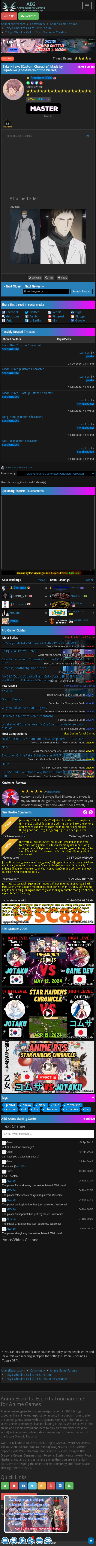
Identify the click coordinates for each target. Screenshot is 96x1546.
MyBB (17, 1543)
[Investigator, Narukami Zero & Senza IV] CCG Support (39, 642)
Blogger (78, 316)
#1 (87, 136)
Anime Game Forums (63, 24)
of (24, 1109)
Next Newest (33, 286)
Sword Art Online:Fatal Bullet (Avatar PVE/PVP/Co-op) (38, 755)
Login (9, 16)
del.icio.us (10, 316)
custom (11, 1109)
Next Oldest (13, 286)
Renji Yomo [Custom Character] (22, 417)
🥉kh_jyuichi (18, 604)
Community (37, 24)
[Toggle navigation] (87, 5)
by (87, 1109)
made (42, 1105)
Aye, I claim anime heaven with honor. (38, 1528)
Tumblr (32, 316)
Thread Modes (85, 67)
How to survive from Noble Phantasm (27, 716)
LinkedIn (33, 320)
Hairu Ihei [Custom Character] (21, 345)
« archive (89, 1118)
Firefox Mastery (12, 699)
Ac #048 (7, 691)
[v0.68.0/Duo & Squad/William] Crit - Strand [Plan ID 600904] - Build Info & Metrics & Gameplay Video (42, 678)
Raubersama (53, 791)
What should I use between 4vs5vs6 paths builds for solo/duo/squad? (42, 726)
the (36, 1109)
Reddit (54, 312)
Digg (76, 312)
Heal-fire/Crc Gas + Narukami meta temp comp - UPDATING (43, 738)
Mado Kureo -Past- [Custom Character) (28, 393)
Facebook (10, 312)
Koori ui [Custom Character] (20, 440)
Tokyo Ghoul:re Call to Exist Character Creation (36, 32)
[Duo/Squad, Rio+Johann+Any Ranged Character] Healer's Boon (42, 773)
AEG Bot (21, 1166)
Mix (52, 320)
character (52, 1109)
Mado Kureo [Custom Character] (23, 369)
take (56, 1105)
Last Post (7, 58)
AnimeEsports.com (13, 24)
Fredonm (15, 612)
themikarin (73, 1105)
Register (28, 16)
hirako (27, 1105)
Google (78, 320)
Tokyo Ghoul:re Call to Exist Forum (28, 28)
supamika (72, 1109)
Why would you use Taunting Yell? (25, 707)
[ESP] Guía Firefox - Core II (20, 651)
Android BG (50, 1543)
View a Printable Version (19, 467)
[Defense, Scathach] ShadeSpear (24, 668)
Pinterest (56, 316)
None (5, 747)
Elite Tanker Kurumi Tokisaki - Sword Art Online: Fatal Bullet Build (42, 661)
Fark (7, 320)
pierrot (10, 1105)
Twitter (32, 312)
